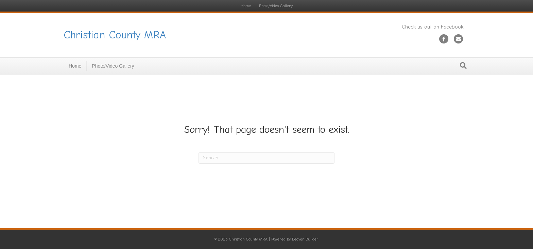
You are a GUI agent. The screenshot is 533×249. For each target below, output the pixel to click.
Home (246, 5)
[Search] (463, 65)
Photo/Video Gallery (276, 5)
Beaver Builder (305, 239)
